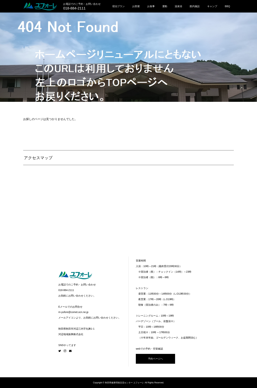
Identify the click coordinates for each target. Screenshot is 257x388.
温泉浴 (178, 6)
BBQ (227, 6)
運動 (164, 6)
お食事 (151, 6)
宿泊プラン (118, 6)
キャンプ (212, 6)
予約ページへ (155, 358)
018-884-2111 (74, 8)
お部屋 (136, 6)
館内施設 (195, 6)
